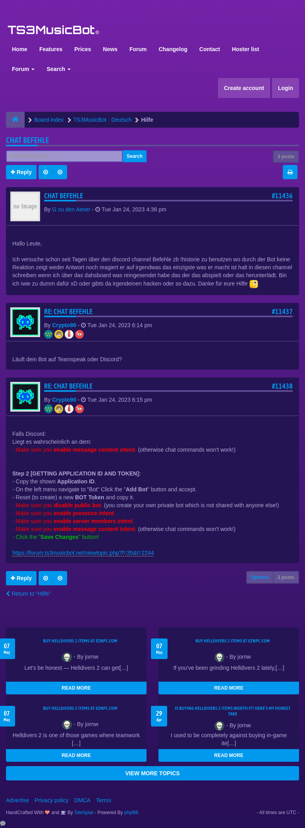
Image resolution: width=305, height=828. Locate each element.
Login (285, 88)
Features (50, 49)
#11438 (282, 386)
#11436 (282, 196)
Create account (244, 88)
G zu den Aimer (71, 209)
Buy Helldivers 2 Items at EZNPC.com (80, 641)
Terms (103, 800)
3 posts (286, 156)
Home (19, 49)
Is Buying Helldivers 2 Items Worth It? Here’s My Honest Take (232, 711)
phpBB (131, 812)
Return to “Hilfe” (28, 593)
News (110, 49)
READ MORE (76, 688)
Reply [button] (21, 172)
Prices (82, 49)
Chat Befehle (27, 140)
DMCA (82, 800)
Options (260, 577)
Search (58, 69)
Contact (209, 49)
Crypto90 (64, 325)
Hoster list (245, 49)
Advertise (17, 800)
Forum (138, 49)
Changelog (172, 49)
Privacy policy (52, 800)
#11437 (282, 311)
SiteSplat (83, 812)
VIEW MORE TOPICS (152, 773)
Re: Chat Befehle (68, 311)
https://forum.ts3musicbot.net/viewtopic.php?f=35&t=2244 (83, 553)
